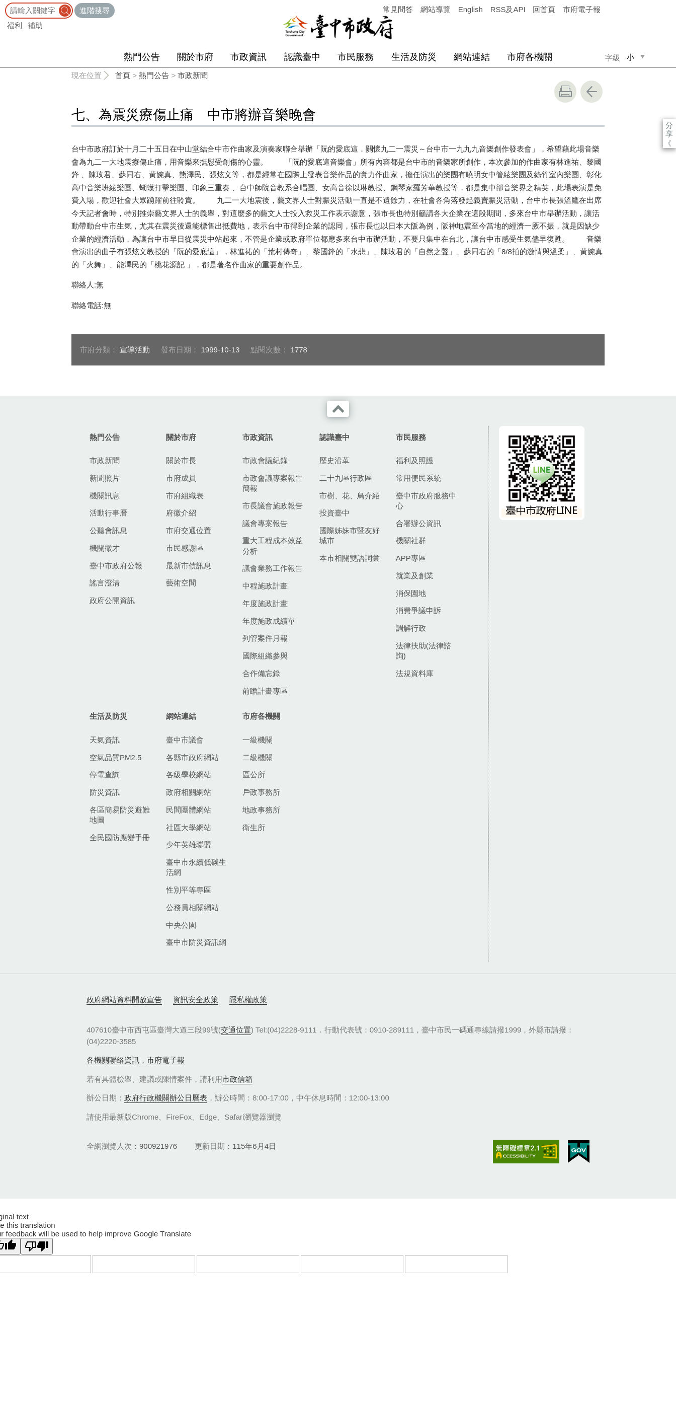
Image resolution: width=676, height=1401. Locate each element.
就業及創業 (415, 575)
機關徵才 (105, 548)
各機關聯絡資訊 (113, 1060)
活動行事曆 (108, 512)
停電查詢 (105, 774)
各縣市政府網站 (192, 757)
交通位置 (236, 1029)
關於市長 (181, 460)
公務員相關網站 (192, 907)
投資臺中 (334, 512)
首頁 (122, 75)
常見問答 (398, 9)
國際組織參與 (265, 655)
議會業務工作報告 (272, 568)
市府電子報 (582, 9)
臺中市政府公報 (116, 565)
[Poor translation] (37, 1246)
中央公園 (181, 925)
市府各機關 (529, 57)
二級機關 (257, 757)
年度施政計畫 (265, 603)
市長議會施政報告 (272, 505)
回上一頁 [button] (591, 92)
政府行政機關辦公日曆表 (165, 1097)
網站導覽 (435, 9)
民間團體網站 (188, 809)
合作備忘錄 (261, 673)
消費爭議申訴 (418, 610)
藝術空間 (181, 582)
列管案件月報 (265, 638)
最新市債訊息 (188, 565)
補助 (35, 25)
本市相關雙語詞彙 (349, 558)
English (470, 9)
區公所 (253, 774)
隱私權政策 (248, 999)
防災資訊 (105, 792)
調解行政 (411, 628)
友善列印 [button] (565, 92)
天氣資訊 (105, 739)
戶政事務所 (261, 792)
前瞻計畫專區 (265, 691)
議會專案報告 (265, 523)
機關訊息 (105, 495)
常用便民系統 (418, 478)
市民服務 (355, 57)
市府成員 (181, 478)
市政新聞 (193, 75)
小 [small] (630, 57)
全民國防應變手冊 (120, 837)
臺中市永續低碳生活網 (196, 867)
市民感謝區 (185, 548)
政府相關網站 (188, 792)
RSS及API (508, 9)
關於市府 (195, 57)
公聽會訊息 (108, 530)
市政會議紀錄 (265, 460)
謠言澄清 (105, 582)
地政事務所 (261, 809)
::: (3, 5)
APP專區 (411, 558)
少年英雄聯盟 (188, 844)
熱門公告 (142, 57)
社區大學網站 (188, 827)
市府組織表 (185, 495)
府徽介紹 (181, 512)
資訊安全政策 (195, 999)
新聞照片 (105, 478)
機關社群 (411, 540)
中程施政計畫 (265, 585)
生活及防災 (414, 57)
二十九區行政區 (345, 478)
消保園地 (411, 593)
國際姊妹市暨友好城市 (349, 535)
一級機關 (257, 739)
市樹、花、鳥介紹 (349, 495)
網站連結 (472, 57)
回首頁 (544, 9)
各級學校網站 (188, 774)
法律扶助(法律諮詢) (423, 650)
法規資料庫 (415, 673)
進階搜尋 (94, 10)
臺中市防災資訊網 (196, 942)
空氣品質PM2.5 (115, 757)
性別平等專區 (188, 890)
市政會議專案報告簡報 (272, 483)
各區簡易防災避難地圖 (120, 814)
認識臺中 (302, 57)
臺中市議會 (185, 739)
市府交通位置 (188, 530)
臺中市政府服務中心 (426, 500)
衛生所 (253, 827)
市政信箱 (237, 1079)
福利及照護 (415, 460)
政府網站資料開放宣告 (124, 999)
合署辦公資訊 (418, 523)
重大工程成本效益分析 (272, 545)
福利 (14, 25)
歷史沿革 (334, 460)
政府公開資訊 (112, 600)
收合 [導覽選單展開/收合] (338, 409)
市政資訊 (248, 57)
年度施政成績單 (268, 621)
